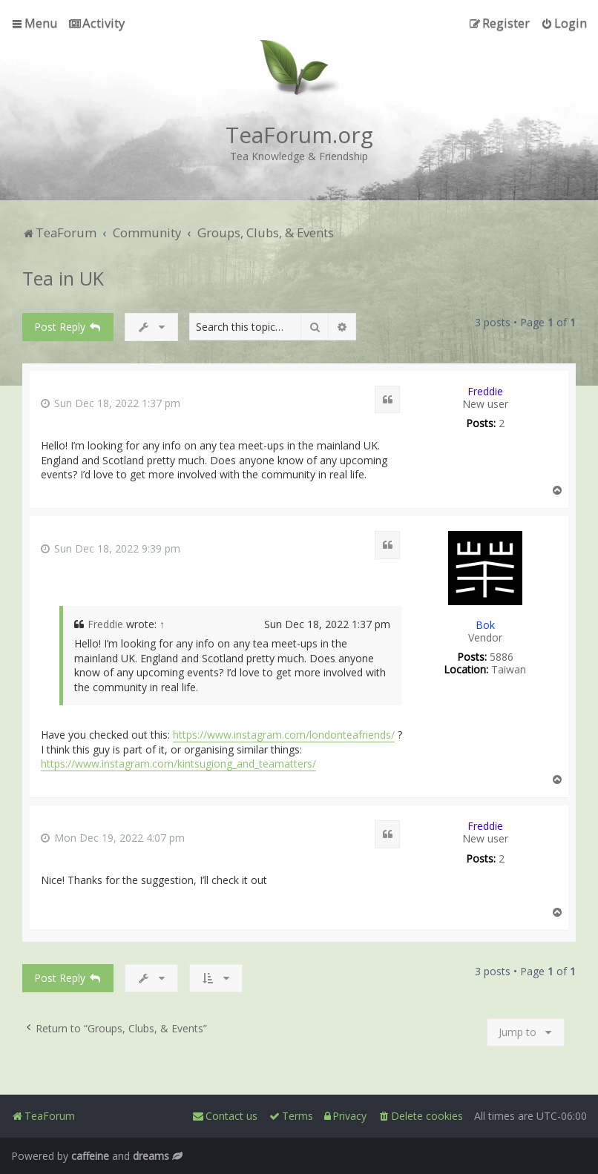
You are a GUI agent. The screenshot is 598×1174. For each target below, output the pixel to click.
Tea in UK (63, 278)
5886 (501, 657)
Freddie (485, 391)
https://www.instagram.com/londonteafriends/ (284, 735)
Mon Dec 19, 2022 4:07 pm (113, 838)
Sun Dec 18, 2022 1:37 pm (110, 404)
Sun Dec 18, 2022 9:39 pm (110, 549)
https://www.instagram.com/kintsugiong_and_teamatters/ (178, 763)
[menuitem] (97, 23)
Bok (485, 625)
